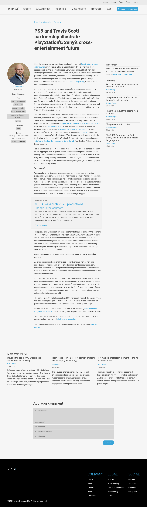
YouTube (132, 483)
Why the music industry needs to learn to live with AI (122, 85)
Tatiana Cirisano (112, 103)
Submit (108, 443)
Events (90, 479)
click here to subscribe (66, 319)
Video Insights (79, 9)
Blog (109, 9)
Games (18, 121)
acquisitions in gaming (75, 82)
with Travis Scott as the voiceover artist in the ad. (54, 141)
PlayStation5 (20, 101)
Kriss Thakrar (101, 365)
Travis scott (18, 105)
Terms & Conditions (116, 487)
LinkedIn (131, 479)
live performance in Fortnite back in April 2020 (79, 123)
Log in (136, 2)
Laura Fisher (110, 144)
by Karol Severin (18, 87)
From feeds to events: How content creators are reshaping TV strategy (73, 359)
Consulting (60, 9)
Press (114, 2)
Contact (105, 2)
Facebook (132, 487)
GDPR (110, 496)
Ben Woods (56, 365)
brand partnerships (18, 112)
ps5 (12, 101)
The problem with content (118, 124)
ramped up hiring (55, 126)
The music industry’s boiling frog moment (122, 112)
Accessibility (113, 492)
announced (83, 132)
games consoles (18, 108)
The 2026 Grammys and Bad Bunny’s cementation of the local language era (122, 138)
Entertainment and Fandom (49, 22)
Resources (96, 9)
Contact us (92, 496)
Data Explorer (43, 9)
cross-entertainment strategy (18, 116)
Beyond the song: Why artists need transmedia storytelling (24, 359)
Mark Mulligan (111, 90)
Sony (18, 128)
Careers (91, 487)
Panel (121, 2)
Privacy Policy (113, 483)
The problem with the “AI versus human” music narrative (121, 98)
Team (128, 2)
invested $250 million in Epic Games (72, 129)
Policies (111, 479)
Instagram (132, 492)
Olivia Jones (11, 364)
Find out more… (41, 225)
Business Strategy (18, 141)
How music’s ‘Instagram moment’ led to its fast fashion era (117, 359)
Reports (27, 9)
